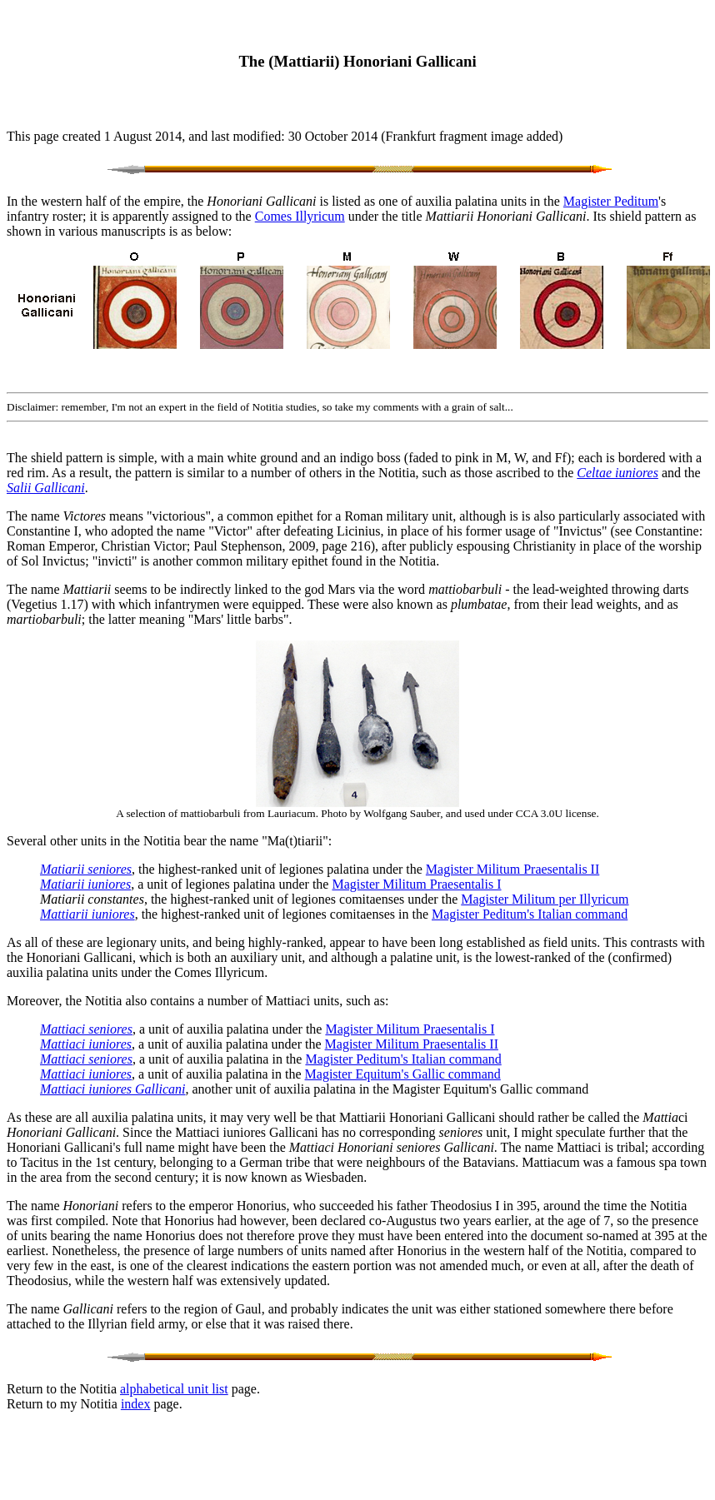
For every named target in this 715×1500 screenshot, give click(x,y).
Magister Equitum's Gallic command (403, 1074)
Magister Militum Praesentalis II (512, 869)
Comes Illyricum (300, 216)
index (136, 1404)
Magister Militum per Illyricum (544, 899)
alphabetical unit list (174, 1389)
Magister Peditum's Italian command (530, 914)
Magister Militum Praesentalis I (416, 884)
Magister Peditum (610, 201)
